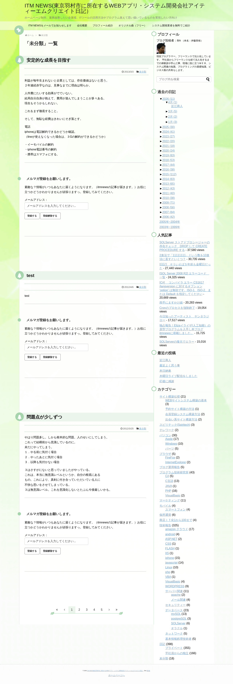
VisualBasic (172, 495)
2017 (168, 164)
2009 (168, 202)
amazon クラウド (176, 529)
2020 (168, 150)
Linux (168, 567)
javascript (171, 562)
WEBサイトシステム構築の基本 (186, 400)
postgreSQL (179, 618)
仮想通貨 (165, 514)
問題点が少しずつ (44, 416)
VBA (168, 576)
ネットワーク (174, 633)
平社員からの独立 (177, 653)
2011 (168, 193)
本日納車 (165, 370)
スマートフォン (175, 509)
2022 (168, 141)
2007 (168, 212)
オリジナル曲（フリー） (133, 25)
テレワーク (166, 430)
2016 (168, 169)
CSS (168, 543)
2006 (168, 216)
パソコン (165, 435)
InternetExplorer (175, 462)
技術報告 (165, 525)
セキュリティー (175, 605)
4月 (172, 102)
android (170, 534)
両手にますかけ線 (171, 302)
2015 (169, 174)
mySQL (176, 613)
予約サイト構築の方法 (179, 408)
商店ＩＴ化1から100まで (175, 520)
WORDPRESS (174, 586)
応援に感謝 (166, 381)
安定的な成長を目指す (49, 60)
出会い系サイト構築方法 (181, 419)
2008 (168, 207)
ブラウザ (165, 453)
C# (167, 476)
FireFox (170, 457)
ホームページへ (116, 675)
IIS (167, 553)
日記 (162, 644)
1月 (172, 121)
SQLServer (178, 623)
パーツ (169, 448)
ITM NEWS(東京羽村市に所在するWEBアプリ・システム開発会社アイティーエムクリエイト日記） (115, 8)
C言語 (169, 480)
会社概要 (82, 25)
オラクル (177, 628)
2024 (168, 131)
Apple (169, 438)
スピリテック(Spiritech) (174, 424)
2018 (168, 160)
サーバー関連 (174, 591)
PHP (168, 490)
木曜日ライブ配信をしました (178, 376)
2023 (168, 136)
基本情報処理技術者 (178, 638)
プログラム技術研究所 (174, 472)
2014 (168, 179)
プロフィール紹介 (103, 25)
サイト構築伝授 (169, 396)
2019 (168, 155)
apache (176, 594)
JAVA (168, 486)
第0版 (148, 670)
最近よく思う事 (169, 365)
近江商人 (177, 106)
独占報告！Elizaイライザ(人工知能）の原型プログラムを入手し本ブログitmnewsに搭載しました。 (184, 329)
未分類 (142, 71)
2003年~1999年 (169, 227)
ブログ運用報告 (169, 467)
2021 (168, 145)
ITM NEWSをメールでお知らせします (50, 25)
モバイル (165, 505)
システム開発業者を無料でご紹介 (171, 25)
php (167, 572)
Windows (171, 443)
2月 (172, 116)
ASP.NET (171, 539)
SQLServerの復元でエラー (176, 341)
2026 (168, 98)
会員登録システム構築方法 (182, 414)
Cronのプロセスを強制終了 (177, 307)
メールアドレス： (36, 199)
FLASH (170, 548)
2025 (168, 127)
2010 (168, 198)
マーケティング (169, 500)
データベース (174, 610)
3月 (172, 111)
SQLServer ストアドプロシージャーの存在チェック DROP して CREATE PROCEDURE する (184, 246)
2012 (168, 188)
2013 (168, 183)
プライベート (174, 647)
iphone (169, 557)
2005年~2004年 (169, 221)
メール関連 (178, 599)
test (30, 275)
